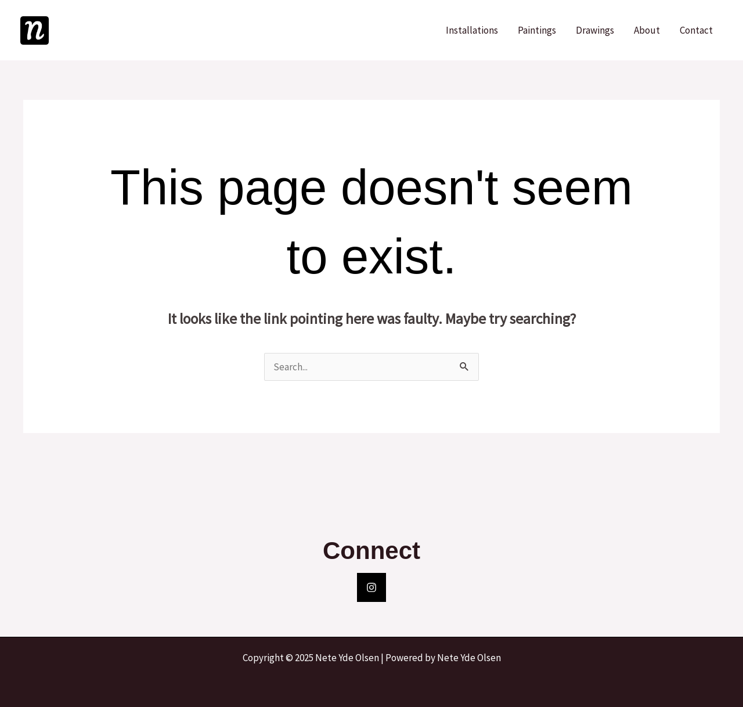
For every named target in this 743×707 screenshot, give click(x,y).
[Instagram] (371, 587)
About (647, 30)
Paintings (537, 30)
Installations (472, 30)
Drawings (595, 30)
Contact (696, 30)
